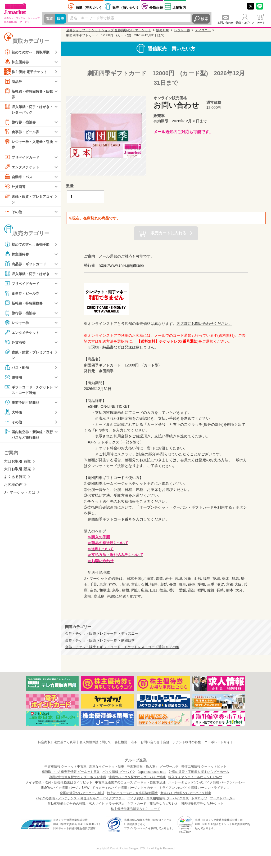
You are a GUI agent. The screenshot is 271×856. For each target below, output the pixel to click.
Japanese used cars (152, 772)
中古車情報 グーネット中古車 (65, 766)
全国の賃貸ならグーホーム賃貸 (82, 793)
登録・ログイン (245, 22)
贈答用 (13, 378)
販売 (61, 19)
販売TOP (162, 30)
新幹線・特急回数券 (24, 304)
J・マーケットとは (19, 494)
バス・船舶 (17, 369)
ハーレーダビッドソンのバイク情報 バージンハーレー (206, 782)
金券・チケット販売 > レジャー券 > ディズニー (101, 633)
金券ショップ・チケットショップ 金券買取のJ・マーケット (108, 30)
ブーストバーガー (222, 798)
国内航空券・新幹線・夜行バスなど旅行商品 (28, 436)
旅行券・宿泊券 (21, 122)
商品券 (13, 81)
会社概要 (121, 742)
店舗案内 (179, 8)
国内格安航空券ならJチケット (202, 803)
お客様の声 (13, 487)
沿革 (134, 742)
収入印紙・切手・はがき (28, 275)
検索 (204, 19)
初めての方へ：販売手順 (28, 245)
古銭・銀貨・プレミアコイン (28, 199)
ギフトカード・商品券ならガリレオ (152, 803)
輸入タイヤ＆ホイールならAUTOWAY (195, 777)
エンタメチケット (22, 167)
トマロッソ (199, 798)
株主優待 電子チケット (27, 71)
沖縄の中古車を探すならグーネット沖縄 (77, 777)
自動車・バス (19, 177)
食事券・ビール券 (22, 132)
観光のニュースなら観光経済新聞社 (132, 793)
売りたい (89, 8)
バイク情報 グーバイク (118, 772)
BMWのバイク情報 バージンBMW (65, 788)
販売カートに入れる (168, 233)
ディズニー (203, 30)
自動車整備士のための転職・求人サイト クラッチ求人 (85, 803)
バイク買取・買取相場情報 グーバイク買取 (157, 798)
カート (261, 22)
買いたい (126, 8)
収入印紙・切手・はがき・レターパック (26, 109)
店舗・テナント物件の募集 (182, 742)
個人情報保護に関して (95, 742)
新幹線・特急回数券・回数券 (28, 93)
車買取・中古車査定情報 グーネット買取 (71, 772)
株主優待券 (17, 62)
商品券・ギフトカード (26, 265)
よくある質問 (15, 479)
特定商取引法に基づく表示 (57, 742)
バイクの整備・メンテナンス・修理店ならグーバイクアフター (80, 798)
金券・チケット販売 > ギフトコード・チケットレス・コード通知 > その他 (122, 647)
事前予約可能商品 (22, 404)
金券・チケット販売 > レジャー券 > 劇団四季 (100, 640)
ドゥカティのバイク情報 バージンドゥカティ (124, 788)
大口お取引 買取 (17, 463)
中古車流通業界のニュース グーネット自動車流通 (130, 782)
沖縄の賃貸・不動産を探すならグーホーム (199, 772)
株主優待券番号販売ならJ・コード (135, 809)
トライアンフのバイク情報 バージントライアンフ (194, 788)
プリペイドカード (22, 158)
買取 (49, 19)
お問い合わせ (225, 22)
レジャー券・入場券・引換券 (28, 144)
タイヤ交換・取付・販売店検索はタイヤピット (59, 782)
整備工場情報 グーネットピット (204, 766)
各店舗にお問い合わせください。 (204, 323)
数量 (70, 186)
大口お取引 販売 (17, 471)
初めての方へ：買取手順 (28, 52)
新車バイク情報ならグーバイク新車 (185, 793)
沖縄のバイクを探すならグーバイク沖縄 (137, 777)
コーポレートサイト (219, 742)
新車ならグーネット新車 (106, 766)
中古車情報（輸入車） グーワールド (152, 766)
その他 (13, 213)
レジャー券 (17, 324)
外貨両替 (156, 8)
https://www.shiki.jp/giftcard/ (121, 265)
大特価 (13, 414)
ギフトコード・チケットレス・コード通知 (28, 391)
